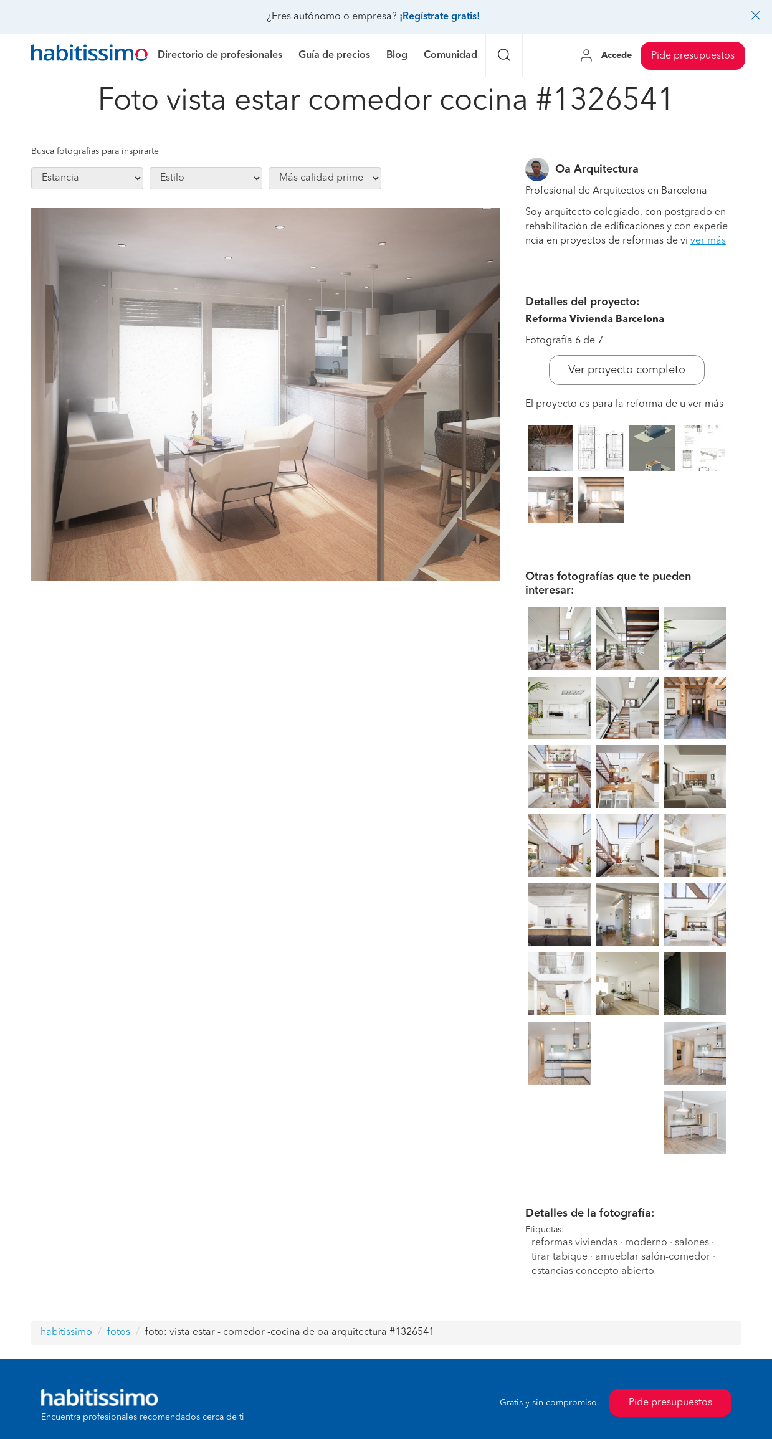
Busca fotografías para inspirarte (95, 151)
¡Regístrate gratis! (439, 17)
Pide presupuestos (693, 56)
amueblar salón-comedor (652, 1257)
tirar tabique (559, 1257)
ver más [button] (708, 241)
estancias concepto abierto (592, 1271)
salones (692, 1243)
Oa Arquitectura (597, 169)
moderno (646, 1243)
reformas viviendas (574, 1243)
